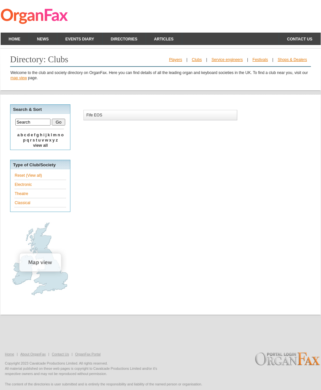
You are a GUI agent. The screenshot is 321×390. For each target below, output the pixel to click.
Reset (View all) (28, 175)
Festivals (260, 59)
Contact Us (60, 354)
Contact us (300, 39)
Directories (124, 39)
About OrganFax (33, 354)
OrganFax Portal (87, 354)
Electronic (23, 184)
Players (175, 59)
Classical (22, 203)
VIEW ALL (40, 145)
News (43, 39)
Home (15, 39)
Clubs (197, 59)
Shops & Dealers (292, 59)
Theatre (21, 193)
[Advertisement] (160, 332)
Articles (164, 39)
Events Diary (80, 39)
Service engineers (227, 59)
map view (18, 78)
